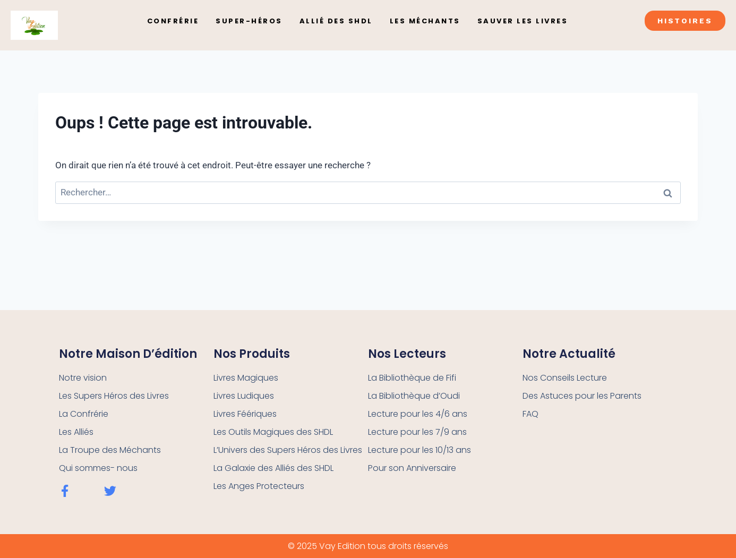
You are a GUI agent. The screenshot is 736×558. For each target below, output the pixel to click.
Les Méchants (425, 21)
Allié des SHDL (336, 21)
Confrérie (173, 21)
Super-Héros (249, 21)
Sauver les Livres (522, 21)
